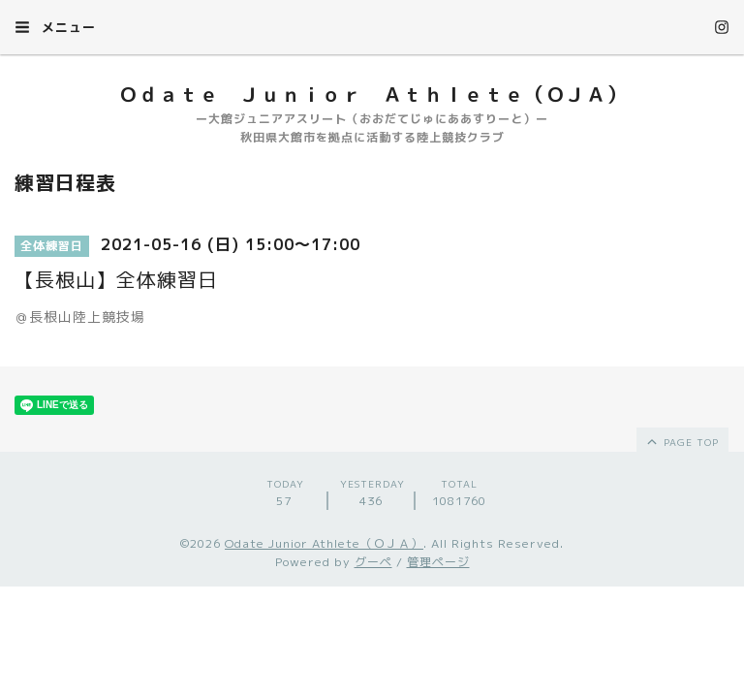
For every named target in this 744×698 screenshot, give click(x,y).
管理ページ (438, 562)
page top (681, 441)
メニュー (55, 27)
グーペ (373, 562)
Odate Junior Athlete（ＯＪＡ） (324, 543)
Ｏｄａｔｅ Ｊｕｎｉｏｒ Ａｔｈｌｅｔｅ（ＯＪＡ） (372, 94)
